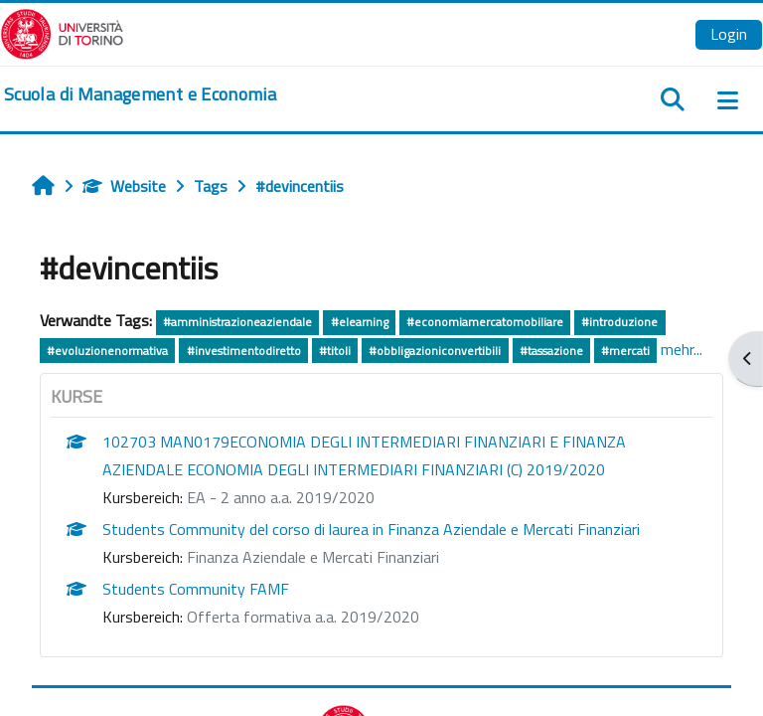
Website (124, 186)
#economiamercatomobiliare (484, 321)
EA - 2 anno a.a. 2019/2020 (281, 497)
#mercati (625, 350)
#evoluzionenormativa (107, 350)
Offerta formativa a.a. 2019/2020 (303, 616)
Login (728, 34)
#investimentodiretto (244, 350)
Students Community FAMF (195, 589)
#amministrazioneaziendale (237, 321)
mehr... (681, 349)
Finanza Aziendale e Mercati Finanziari (313, 557)
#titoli (335, 350)
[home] (140, 94)
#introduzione (619, 321)
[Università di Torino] (62, 32)
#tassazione (551, 350)
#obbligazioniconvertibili (435, 350)
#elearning (359, 321)
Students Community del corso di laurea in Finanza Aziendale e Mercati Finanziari (371, 529)
